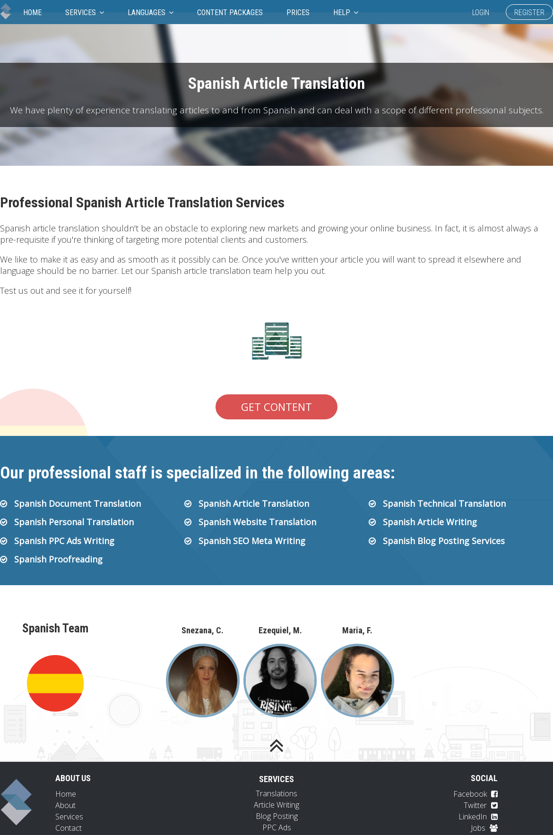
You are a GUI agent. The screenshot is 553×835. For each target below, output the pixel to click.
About (65, 805)
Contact (68, 828)
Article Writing (276, 805)
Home (32, 12)
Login (480, 12)
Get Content (276, 407)
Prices (298, 12)
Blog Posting (277, 816)
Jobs (484, 828)
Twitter (481, 805)
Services (84, 12)
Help (345, 12)
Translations (276, 793)
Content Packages (230, 12)
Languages (150, 12)
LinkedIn (478, 816)
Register (529, 12)
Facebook (475, 794)
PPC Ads (276, 827)
